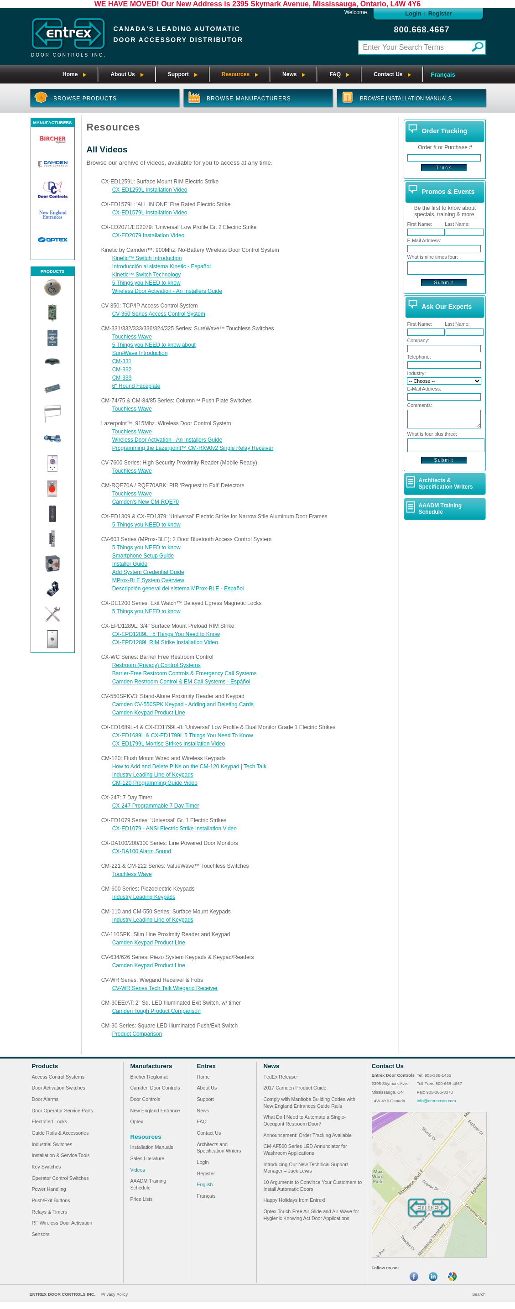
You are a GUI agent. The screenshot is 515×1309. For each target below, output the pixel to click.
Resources (145, 1136)
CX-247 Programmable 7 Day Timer (155, 806)
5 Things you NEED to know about (154, 345)
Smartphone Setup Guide (143, 556)
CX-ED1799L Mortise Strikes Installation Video (168, 744)
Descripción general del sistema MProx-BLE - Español (178, 588)
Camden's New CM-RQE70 (145, 502)
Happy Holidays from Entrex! (295, 1200)
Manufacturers (151, 1066)
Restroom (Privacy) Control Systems (156, 665)
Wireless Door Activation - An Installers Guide (167, 291)
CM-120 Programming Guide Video (155, 783)
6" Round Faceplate (136, 386)
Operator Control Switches (60, 1178)
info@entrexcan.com (436, 1101)
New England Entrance (155, 1110)
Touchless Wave (132, 337)
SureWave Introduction (140, 353)
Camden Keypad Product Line (148, 712)
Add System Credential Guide (148, 572)
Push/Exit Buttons (51, 1200)
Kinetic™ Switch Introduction (147, 258)
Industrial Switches (52, 1144)
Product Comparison (137, 1034)
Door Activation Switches (58, 1087)
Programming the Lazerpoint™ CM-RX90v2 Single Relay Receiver (192, 448)
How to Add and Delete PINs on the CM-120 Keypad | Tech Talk (189, 766)
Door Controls (145, 1099)
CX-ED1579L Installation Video (149, 212)
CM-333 (122, 378)
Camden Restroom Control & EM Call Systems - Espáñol (181, 681)
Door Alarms (45, 1099)
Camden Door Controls (155, 1087)
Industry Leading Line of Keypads (152, 775)
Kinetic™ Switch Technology (146, 274)
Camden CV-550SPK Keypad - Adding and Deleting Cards (183, 704)
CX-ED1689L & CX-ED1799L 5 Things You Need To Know (182, 735)
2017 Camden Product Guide (295, 1087)
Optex (136, 1121)
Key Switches (46, 1166)
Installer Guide (129, 564)
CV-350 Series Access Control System (158, 314)
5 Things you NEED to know (146, 283)
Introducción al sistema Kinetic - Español (161, 266)
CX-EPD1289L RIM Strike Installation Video (165, 642)
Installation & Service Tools (61, 1155)
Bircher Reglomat (149, 1077)
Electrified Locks (50, 1121)
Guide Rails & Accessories (60, 1133)
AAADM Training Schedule (440, 508)
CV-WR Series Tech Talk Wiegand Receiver (165, 988)
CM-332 (122, 369)
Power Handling (49, 1189)
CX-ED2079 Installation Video (148, 235)
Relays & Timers (50, 1212)
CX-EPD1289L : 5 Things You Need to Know (166, 634)
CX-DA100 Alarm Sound (141, 851)
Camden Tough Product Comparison (156, 1011)
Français (443, 74)
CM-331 (122, 361)
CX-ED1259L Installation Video (149, 190)
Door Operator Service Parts (62, 1110)
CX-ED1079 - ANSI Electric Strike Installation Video (174, 828)
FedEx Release (280, 1077)
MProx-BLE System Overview (148, 580)
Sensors (41, 1234)
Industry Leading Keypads (144, 897)
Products (45, 1066)
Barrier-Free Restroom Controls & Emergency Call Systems (184, 673)
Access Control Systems (58, 1077)
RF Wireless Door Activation (62, 1223)
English (205, 1184)
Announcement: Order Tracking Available (308, 1135)
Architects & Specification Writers (446, 483)
